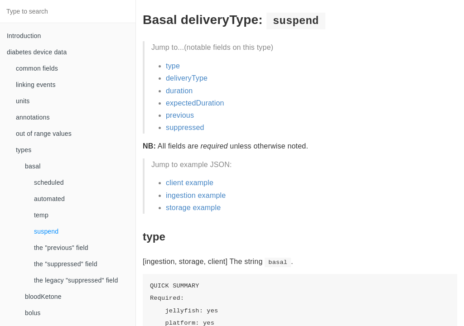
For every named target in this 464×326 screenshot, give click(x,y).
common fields (37, 68)
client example (189, 183)
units (23, 101)
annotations (33, 117)
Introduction (24, 35)
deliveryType (187, 78)
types (23, 149)
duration (179, 91)
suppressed (185, 127)
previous (180, 115)
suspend (46, 231)
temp (41, 215)
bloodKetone (43, 296)
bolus (32, 312)
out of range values (44, 133)
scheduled (49, 182)
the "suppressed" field (65, 264)
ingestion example (196, 195)
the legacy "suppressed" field (76, 280)
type (173, 66)
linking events (36, 84)
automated (49, 198)
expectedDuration (195, 103)
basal (32, 166)
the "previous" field (61, 247)
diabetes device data (37, 52)
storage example (193, 207)
